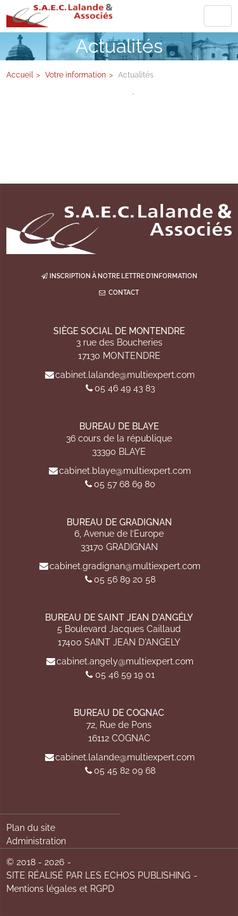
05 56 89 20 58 (124, 579)
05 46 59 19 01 (125, 675)
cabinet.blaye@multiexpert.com (125, 471)
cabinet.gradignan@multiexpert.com (125, 566)
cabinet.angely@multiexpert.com (125, 661)
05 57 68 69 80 (124, 484)
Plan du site (30, 828)
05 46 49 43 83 (125, 388)
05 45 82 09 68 (124, 770)
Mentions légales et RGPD (60, 889)
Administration (36, 841)
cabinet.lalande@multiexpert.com (125, 375)
